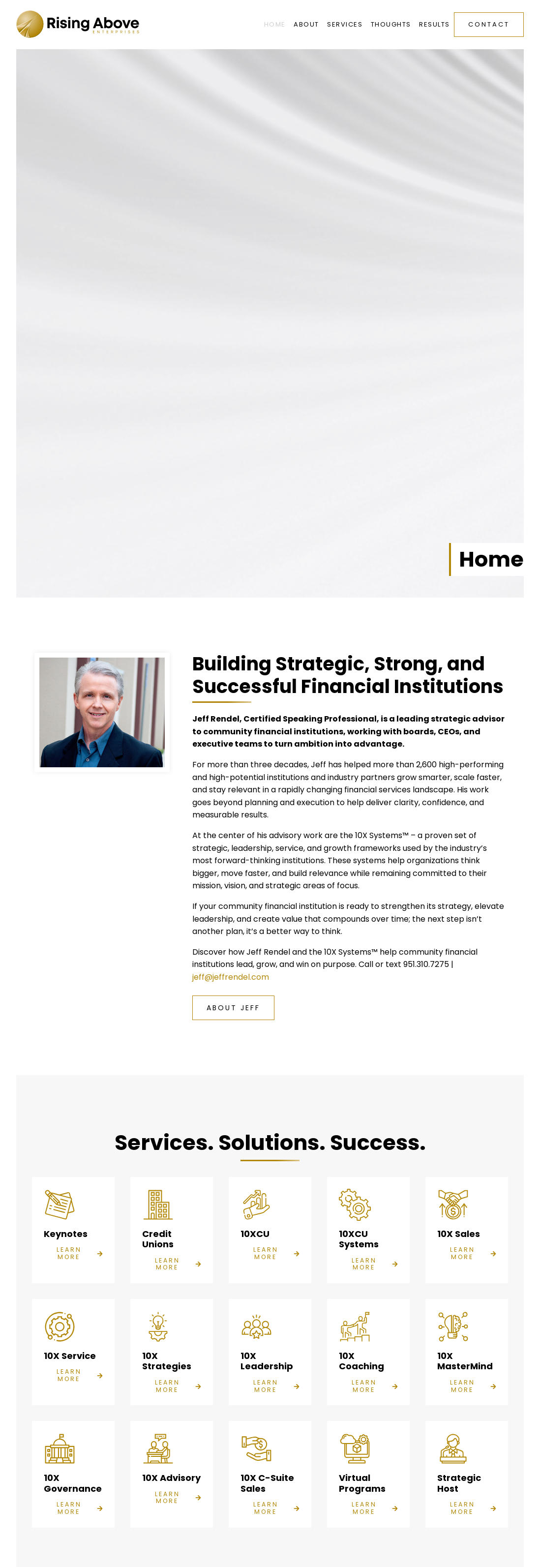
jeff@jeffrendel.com (230, 977)
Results (434, 24)
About (306, 24)
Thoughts (391, 24)
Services (344, 24)
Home (275, 24)
